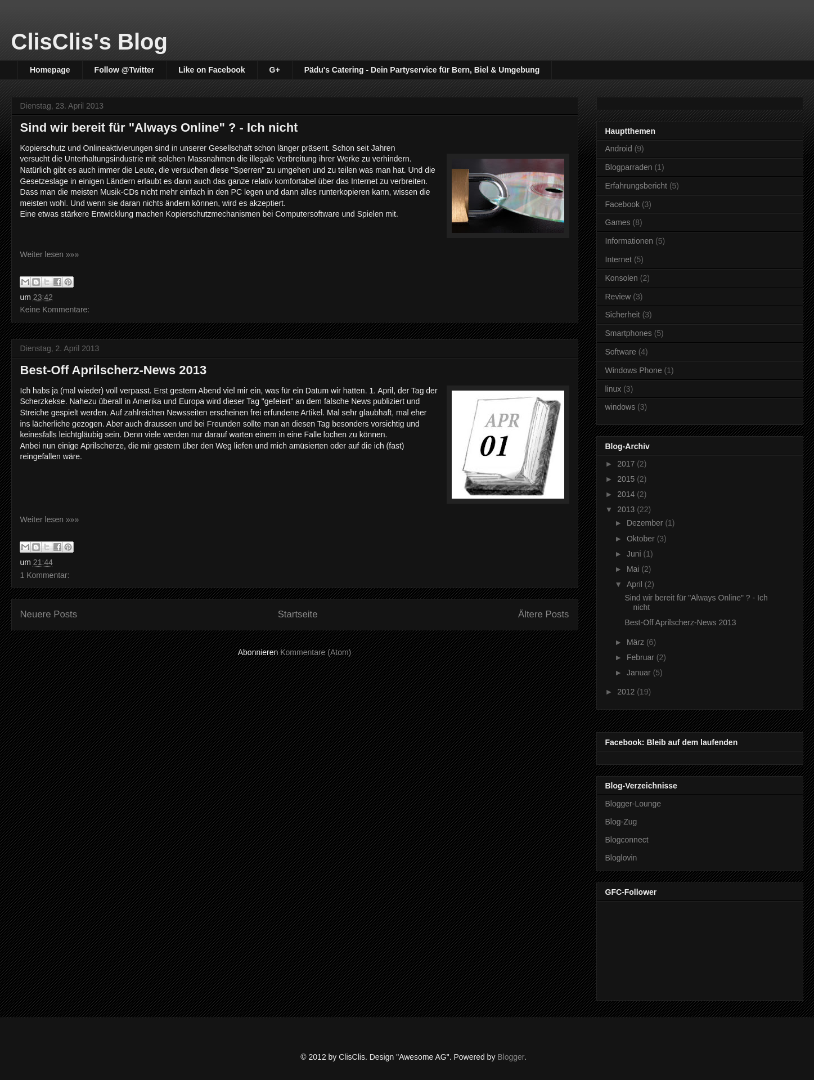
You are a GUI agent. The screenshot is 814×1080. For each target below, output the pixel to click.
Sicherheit (622, 314)
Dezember (646, 522)
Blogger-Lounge (633, 803)
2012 (627, 691)
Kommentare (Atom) (315, 652)
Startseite (298, 614)
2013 (627, 509)
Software (620, 351)
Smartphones (628, 333)
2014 (627, 494)
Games (618, 222)
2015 (627, 478)
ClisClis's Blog (89, 41)
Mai (634, 568)
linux (613, 388)
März (636, 642)
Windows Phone (633, 370)
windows (620, 406)
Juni (635, 553)
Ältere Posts (543, 614)
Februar (641, 657)
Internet (618, 259)
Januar (640, 672)
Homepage (50, 69)
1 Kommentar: (45, 575)
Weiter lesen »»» (49, 254)
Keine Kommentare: (55, 309)
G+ (274, 69)
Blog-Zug (621, 821)
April (636, 584)
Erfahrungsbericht (636, 185)
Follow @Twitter (125, 69)
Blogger (510, 1056)
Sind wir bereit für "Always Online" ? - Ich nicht (159, 127)
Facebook (622, 204)
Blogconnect (627, 839)
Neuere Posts (49, 614)
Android (618, 148)
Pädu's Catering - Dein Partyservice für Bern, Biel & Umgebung (422, 69)
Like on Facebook (211, 69)
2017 (627, 463)
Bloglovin (621, 857)
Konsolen (621, 278)
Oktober (642, 538)
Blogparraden (629, 167)
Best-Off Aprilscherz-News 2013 (113, 370)
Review (618, 296)
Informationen (629, 240)
